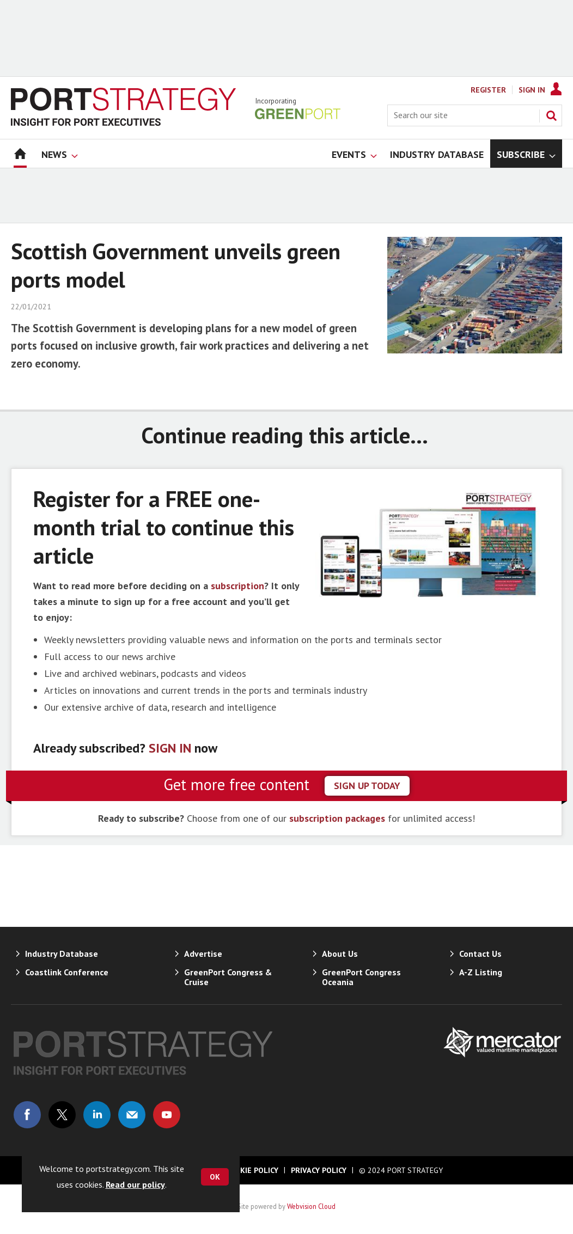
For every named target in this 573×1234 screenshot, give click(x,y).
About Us (340, 953)
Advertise (203, 953)
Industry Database (61, 953)
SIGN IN (170, 748)
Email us (132, 1115)
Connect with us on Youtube (167, 1115)
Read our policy (135, 1184)
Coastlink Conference (66, 972)
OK (215, 1177)
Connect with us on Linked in (97, 1115)
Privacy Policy (318, 1170)
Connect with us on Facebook (27, 1115)
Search (551, 115)
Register (488, 89)
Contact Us (480, 953)
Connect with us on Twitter (62, 1115)
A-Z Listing (480, 972)
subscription (237, 585)
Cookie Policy (251, 1170)
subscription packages (337, 818)
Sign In (532, 89)
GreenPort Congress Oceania (361, 977)
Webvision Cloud (311, 1206)
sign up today (367, 785)
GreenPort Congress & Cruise (228, 977)
